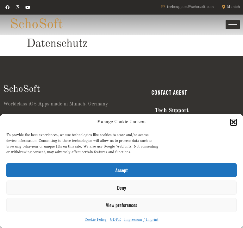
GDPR (115, 220)
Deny (121, 187)
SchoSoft (36, 24)
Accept (121, 170)
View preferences (121, 204)
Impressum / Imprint (141, 220)
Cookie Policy (95, 220)
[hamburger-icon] (233, 24)
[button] (233, 122)
